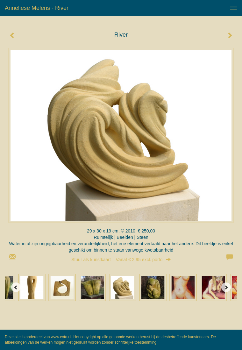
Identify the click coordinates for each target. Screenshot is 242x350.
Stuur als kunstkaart (121, 259)
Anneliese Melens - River (36, 8)
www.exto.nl (61, 337)
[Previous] (16, 287)
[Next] (226, 287)
